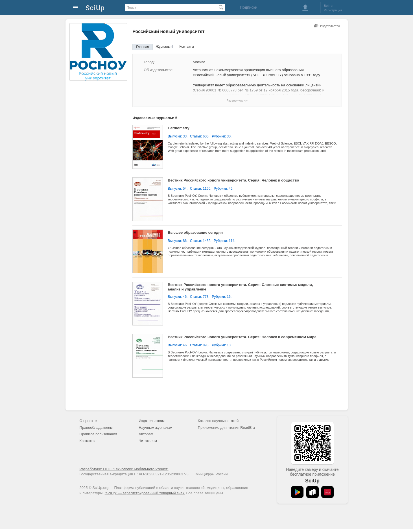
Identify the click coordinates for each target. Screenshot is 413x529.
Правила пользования (98, 434)
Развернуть (234, 100)
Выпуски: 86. (177, 241)
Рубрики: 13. (222, 345)
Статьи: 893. (199, 345)
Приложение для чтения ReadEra (226, 427)
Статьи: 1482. (200, 241)
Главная (142, 47)
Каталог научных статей (218, 421)
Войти (328, 5)
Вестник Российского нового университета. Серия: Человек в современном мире (242, 337)
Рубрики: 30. (222, 136)
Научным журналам (155, 427)
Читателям (148, 441)
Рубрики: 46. (223, 189)
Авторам (146, 434)
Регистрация (333, 10)
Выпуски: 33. (177, 136)
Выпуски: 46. (177, 297)
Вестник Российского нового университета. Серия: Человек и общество (233, 180)
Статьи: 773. (199, 297)
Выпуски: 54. (177, 189)
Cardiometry (178, 128)
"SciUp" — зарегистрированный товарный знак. (145, 493)
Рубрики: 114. (224, 241)
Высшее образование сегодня (195, 232)
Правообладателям (96, 427)
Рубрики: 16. (222, 297)
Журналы (164, 47)
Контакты (186, 47)
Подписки (248, 7)
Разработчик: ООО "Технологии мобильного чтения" (124, 469)
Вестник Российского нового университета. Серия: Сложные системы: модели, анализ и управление (240, 287)
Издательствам (152, 421)
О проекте (88, 421)
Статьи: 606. (199, 136)
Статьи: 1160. (200, 189)
